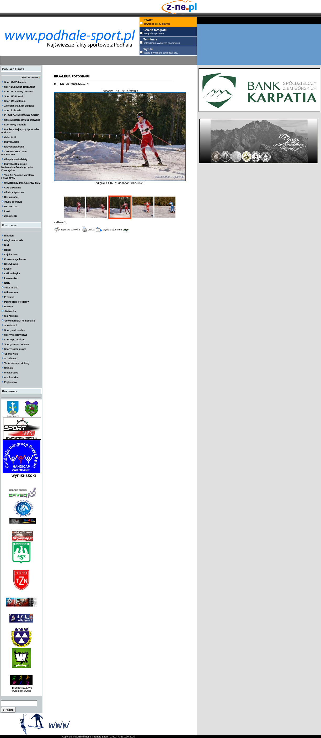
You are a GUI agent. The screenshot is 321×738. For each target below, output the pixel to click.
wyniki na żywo (21, 690)
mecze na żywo (21, 687)
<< (117, 90)
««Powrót (60, 222)
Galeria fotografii (73, 76)
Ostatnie (132, 90)
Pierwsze (108, 90)
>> (123, 90)
